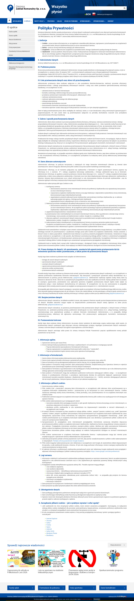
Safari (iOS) (50, 531)
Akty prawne (13, 43)
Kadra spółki (13, 32)
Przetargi (51, 21)
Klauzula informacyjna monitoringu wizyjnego (20, 68)
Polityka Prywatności (16, 59)
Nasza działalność (15, 39)
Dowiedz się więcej (86, 599)
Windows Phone (51, 533)
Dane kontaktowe (108, 588)
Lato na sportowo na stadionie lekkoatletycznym (50, 571)
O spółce (28, 21)
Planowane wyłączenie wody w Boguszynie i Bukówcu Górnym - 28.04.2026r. (82, 572)
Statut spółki (13, 36)
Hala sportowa (76, 588)
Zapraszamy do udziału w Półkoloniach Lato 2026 (18, 571)
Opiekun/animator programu (111, 570)
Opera (48, 527)
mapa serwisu (53, 596)
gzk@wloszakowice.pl (80, 278)
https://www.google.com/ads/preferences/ (105, 451)
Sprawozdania (99, 21)
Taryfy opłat (39, 21)
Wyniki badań (85, 21)
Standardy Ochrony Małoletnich (19, 51)
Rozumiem (97, 599)
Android (49, 529)
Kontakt (110, 21)
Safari (48, 523)
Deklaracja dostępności (104, 14)
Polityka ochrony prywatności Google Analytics (68, 441)
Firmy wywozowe (14, 47)
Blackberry (49, 535)
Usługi (59, 21)
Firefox (48, 525)
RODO (11, 55)
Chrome (49, 521)
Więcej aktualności (115, 545)
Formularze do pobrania (50, 588)
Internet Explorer (51, 519)
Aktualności (17, 21)
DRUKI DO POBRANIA (71, 21)
